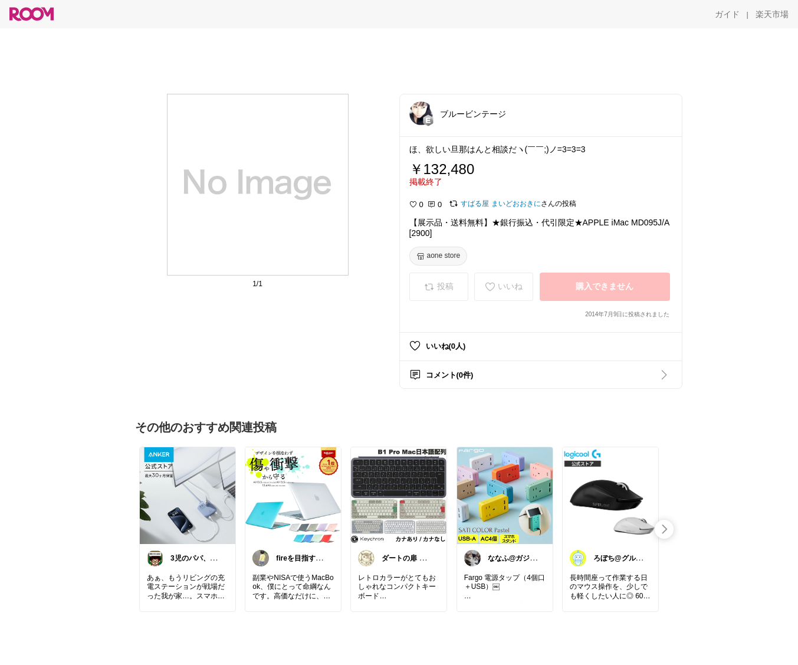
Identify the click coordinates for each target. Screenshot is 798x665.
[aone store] (438, 256)
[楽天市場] (772, 14)
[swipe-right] (664, 529)
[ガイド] (727, 14)
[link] (187, 495)
